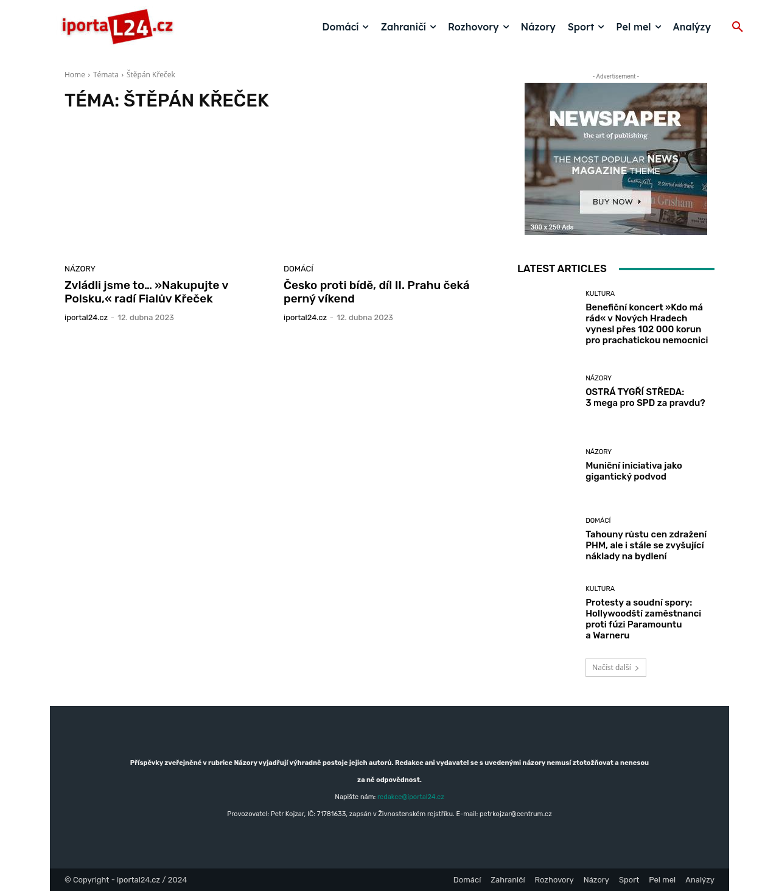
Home (75, 74)
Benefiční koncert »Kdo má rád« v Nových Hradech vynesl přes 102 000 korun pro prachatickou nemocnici (646, 324)
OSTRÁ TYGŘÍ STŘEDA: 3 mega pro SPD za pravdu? (645, 397)
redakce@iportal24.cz (410, 797)
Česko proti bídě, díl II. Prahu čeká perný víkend (377, 292)
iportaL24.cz (86, 317)
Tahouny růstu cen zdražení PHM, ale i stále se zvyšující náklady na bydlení (646, 545)
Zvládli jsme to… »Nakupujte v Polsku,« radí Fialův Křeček (146, 292)
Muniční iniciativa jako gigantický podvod (633, 471)
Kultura (600, 293)
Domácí (298, 269)
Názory (80, 269)
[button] (737, 27)
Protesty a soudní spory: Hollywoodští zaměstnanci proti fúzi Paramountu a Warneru (643, 619)
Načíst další (615, 667)
